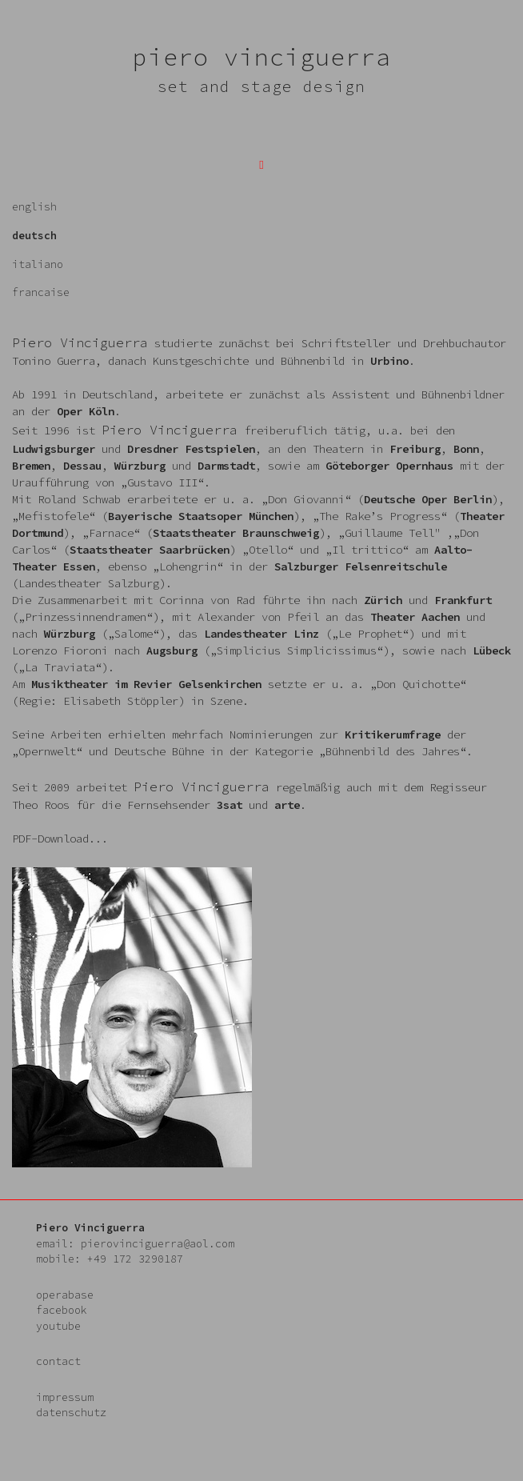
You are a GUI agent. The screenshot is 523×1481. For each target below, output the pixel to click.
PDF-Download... (60, 838)
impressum (65, 1397)
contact (58, 1361)
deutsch (34, 235)
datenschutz (71, 1412)
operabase (65, 1295)
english (34, 207)
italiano (37, 264)
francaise (41, 292)
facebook (61, 1310)
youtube (58, 1326)
